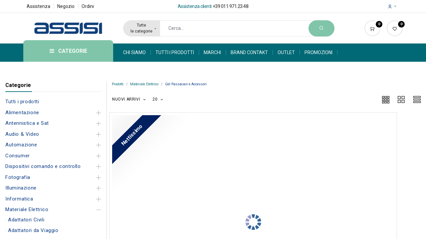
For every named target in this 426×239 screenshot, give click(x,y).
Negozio (66, 6)
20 (155, 99)
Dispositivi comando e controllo (43, 166)
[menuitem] (137, 52)
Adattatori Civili (26, 220)
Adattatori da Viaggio (33, 230)
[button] (129, 99)
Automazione (21, 145)
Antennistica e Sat (27, 123)
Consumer (17, 156)
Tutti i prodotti (22, 102)
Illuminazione (21, 188)
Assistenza (38, 6)
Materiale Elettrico (26, 209)
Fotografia (17, 177)
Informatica (19, 199)
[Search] (321, 28)
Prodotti (117, 84)
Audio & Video (22, 134)
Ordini (88, 6)
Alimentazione (22, 113)
